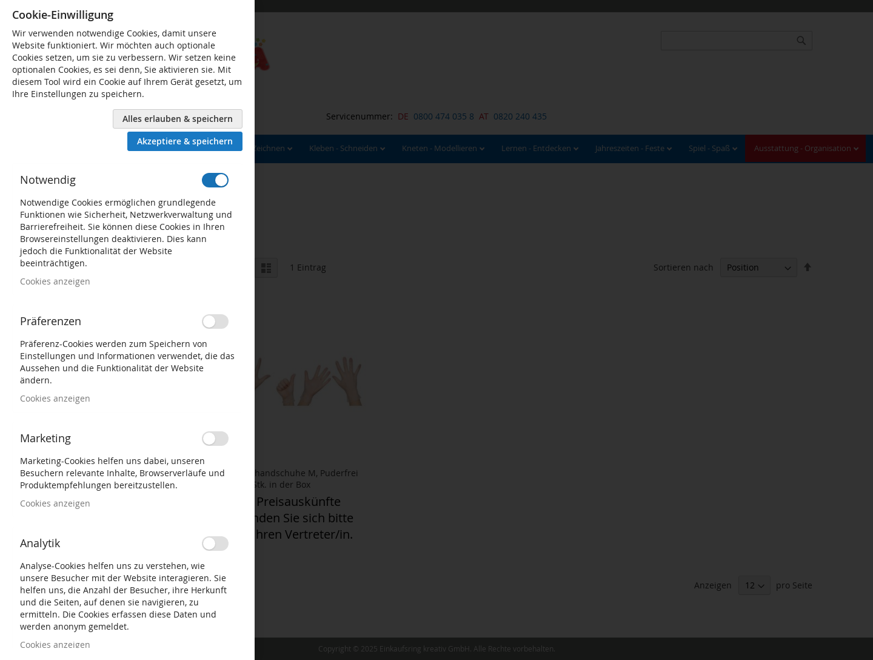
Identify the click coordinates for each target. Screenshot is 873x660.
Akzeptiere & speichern (185, 141)
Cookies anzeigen (55, 281)
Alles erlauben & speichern (177, 118)
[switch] (215, 180)
